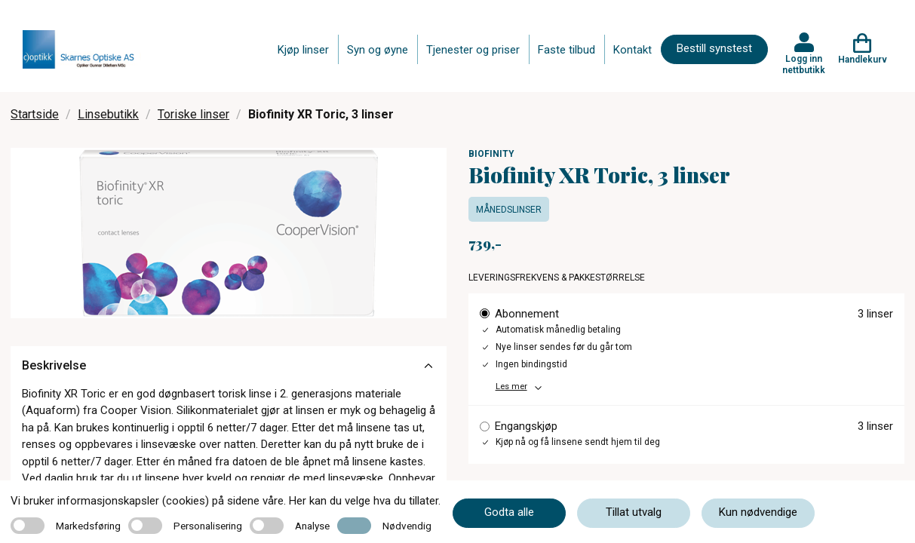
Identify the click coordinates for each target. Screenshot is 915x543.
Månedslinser (509, 209)
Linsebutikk (108, 114)
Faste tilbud (566, 50)
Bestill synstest (714, 48)
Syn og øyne (377, 50)
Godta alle (509, 512)
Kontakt (632, 50)
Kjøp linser (303, 50)
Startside (35, 114)
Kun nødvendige (758, 512)
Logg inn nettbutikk (803, 64)
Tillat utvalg (634, 512)
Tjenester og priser (473, 50)
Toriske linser (193, 114)
